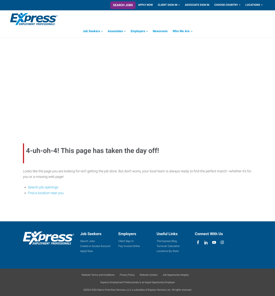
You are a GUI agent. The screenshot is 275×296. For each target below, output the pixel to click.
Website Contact (149, 274)
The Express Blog (167, 241)
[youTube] (214, 242)
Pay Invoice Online (129, 246)
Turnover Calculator (168, 246)
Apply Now (145, 4)
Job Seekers (91, 32)
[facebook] (198, 242)
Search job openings (43, 188)
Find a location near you (46, 194)
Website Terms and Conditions (98, 274)
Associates (115, 32)
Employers (138, 32)
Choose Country (226, 4)
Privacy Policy (127, 274)
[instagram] (222, 242)
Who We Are (181, 32)
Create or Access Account (95, 246)
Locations (252, 4)
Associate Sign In (197, 4)
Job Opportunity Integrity (176, 274)
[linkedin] (206, 242)
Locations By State (168, 251)
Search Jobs (123, 5)
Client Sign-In (167, 4)
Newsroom (160, 32)
